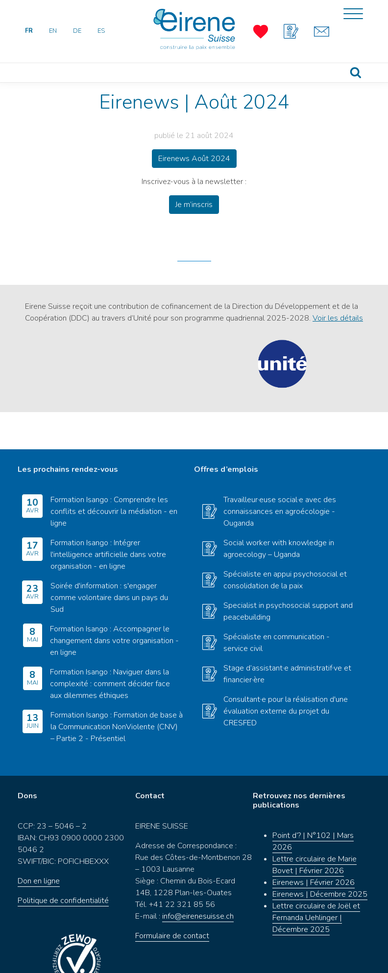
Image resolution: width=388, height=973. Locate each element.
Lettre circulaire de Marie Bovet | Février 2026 (314, 828)
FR (29, 30)
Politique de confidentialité (63, 863)
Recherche (355, 72)
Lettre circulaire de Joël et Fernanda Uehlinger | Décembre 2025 (316, 881)
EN (53, 30)
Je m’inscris (194, 204)
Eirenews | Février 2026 (313, 845)
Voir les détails (338, 318)
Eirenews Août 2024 (194, 158)
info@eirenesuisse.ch (198, 879)
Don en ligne (39, 844)
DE (77, 30)
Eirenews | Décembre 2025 (319, 857)
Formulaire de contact (172, 899)
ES (101, 30)
